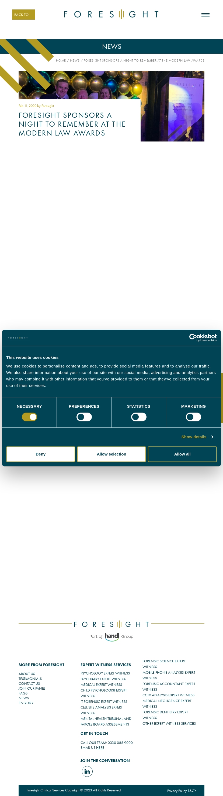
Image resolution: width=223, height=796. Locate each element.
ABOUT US (27, 673)
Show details (194, 436)
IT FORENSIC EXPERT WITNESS (104, 701)
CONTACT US (29, 683)
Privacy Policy (177, 790)
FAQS (23, 693)
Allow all (182, 454)
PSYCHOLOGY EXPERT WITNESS (105, 673)
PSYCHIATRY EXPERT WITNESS (103, 678)
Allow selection (111, 454)
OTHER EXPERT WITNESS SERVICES (169, 723)
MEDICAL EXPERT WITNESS (101, 684)
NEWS (24, 698)
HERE (100, 747)
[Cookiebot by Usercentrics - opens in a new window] (193, 338)
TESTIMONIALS (30, 678)
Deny (41, 454)
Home (61, 60)
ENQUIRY (26, 702)
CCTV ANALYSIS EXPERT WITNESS (168, 695)
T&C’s (192, 790)
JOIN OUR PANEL (32, 688)
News (75, 60)
